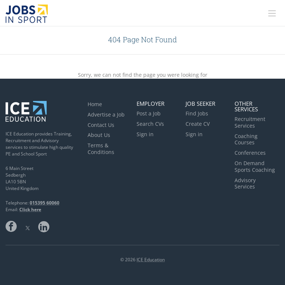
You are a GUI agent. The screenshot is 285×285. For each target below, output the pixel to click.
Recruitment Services (250, 122)
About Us (99, 134)
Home (95, 104)
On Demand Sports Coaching (255, 166)
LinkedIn (43, 226)
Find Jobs (197, 113)
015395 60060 (44, 203)
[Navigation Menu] (272, 13)
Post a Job (149, 113)
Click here (30, 209)
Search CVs (150, 123)
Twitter (27, 226)
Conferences (250, 152)
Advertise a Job (106, 114)
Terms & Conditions (101, 148)
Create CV (198, 123)
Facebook (11, 226)
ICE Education (151, 259)
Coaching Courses (246, 139)
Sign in (145, 134)
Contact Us (101, 124)
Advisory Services (245, 183)
